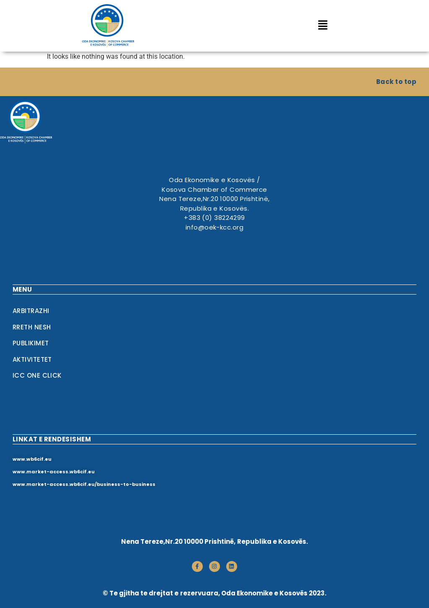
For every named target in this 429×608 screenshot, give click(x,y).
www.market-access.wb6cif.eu (54, 471)
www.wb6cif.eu (32, 459)
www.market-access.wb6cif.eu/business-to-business (84, 484)
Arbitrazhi (31, 310)
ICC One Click (37, 375)
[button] (322, 25)
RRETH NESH (32, 327)
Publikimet (31, 343)
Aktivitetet (32, 359)
